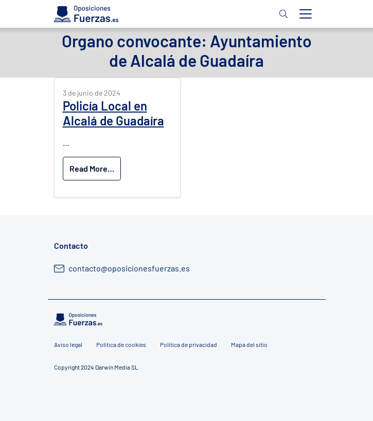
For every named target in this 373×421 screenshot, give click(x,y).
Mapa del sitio (249, 344)
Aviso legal (68, 344)
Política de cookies (121, 344)
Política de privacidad (188, 344)
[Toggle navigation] (305, 14)
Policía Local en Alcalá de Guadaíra (113, 113)
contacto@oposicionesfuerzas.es (129, 268)
